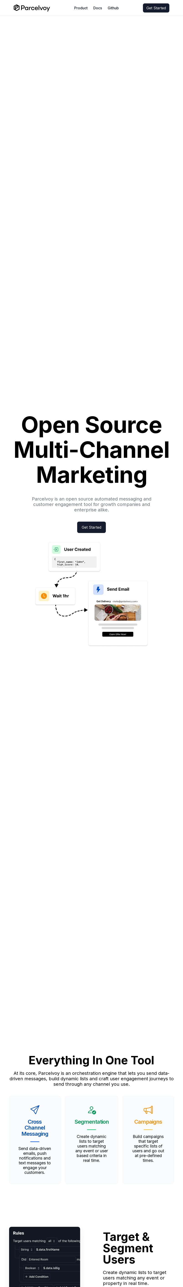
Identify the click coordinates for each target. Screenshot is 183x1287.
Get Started (156, 8)
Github (113, 8)
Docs (97, 8)
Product (81, 8)
